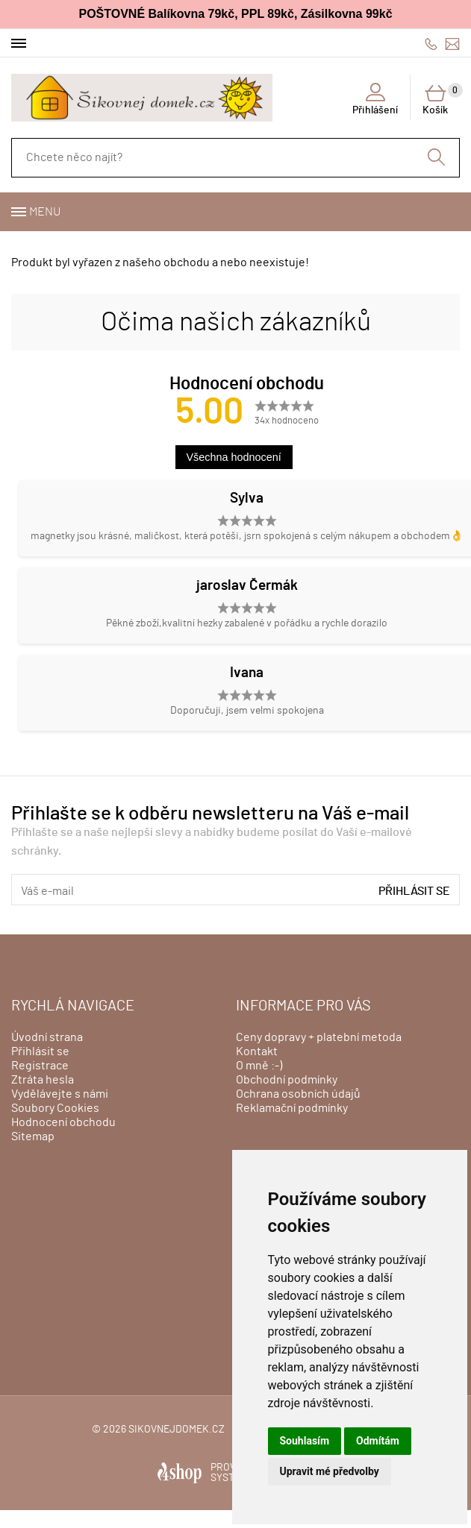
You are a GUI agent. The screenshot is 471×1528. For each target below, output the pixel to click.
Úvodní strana (47, 1037)
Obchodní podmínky (286, 1080)
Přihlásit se (414, 891)
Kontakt (257, 1051)
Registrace (40, 1066)
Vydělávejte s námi (59, 1094)
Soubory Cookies (55, 1108)
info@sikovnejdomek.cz (452, 43)
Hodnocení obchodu (63, 1122)
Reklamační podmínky (292, 1108)
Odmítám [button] (377, 1441)
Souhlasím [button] (305, 1441)
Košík (441, 99)
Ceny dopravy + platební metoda (319, 1037)
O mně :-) (259, 1066)
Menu (44, 212)
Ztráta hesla (42, 1080)
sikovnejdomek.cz (176, 1429)
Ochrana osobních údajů (298, 1094)
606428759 (431, 43)
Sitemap (32, 1136)
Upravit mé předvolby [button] (329, 1471)
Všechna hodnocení (234, 457)
